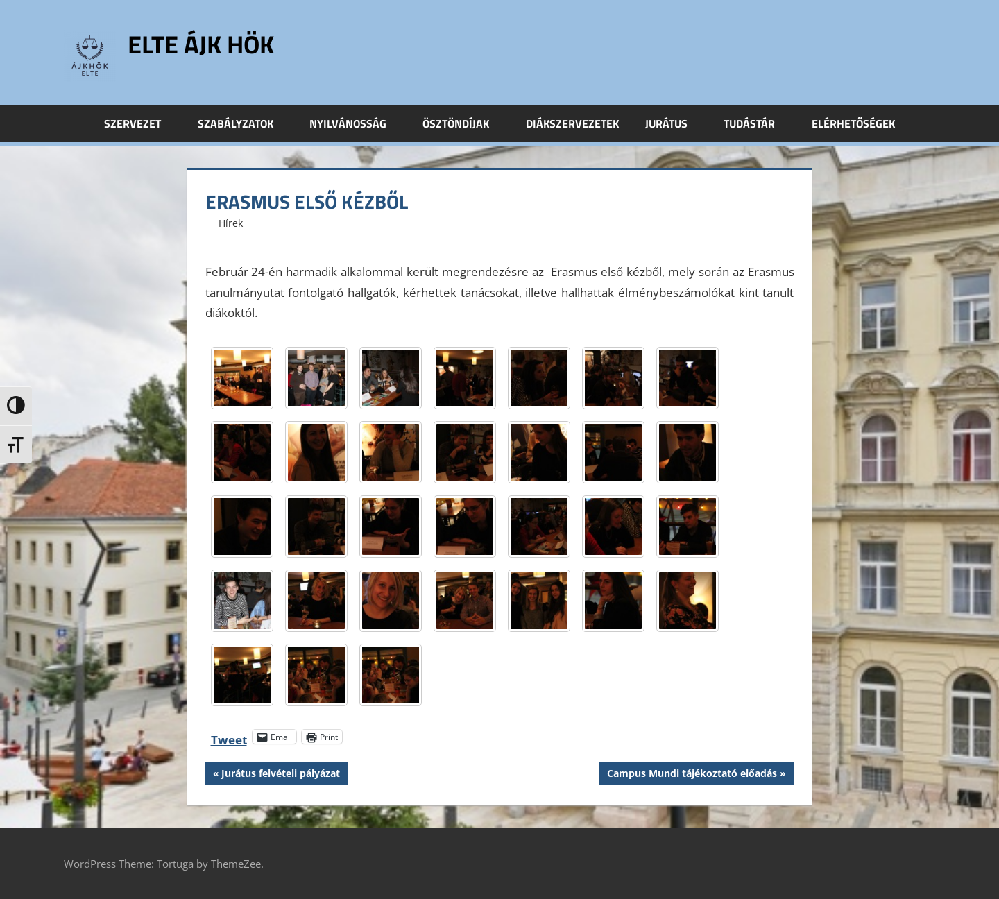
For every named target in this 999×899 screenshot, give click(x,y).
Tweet (229, 737)
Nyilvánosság (355, 123)
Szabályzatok (243, 123)
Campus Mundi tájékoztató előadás (691, 774)
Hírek (231, 223)
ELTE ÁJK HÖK (201, 44)
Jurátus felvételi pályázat (280, 774)
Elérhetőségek (853, 123)
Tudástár (757, 123)
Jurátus (674, 123)
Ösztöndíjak (463, 123)
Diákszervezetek (572, 123)
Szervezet (140, 123)
